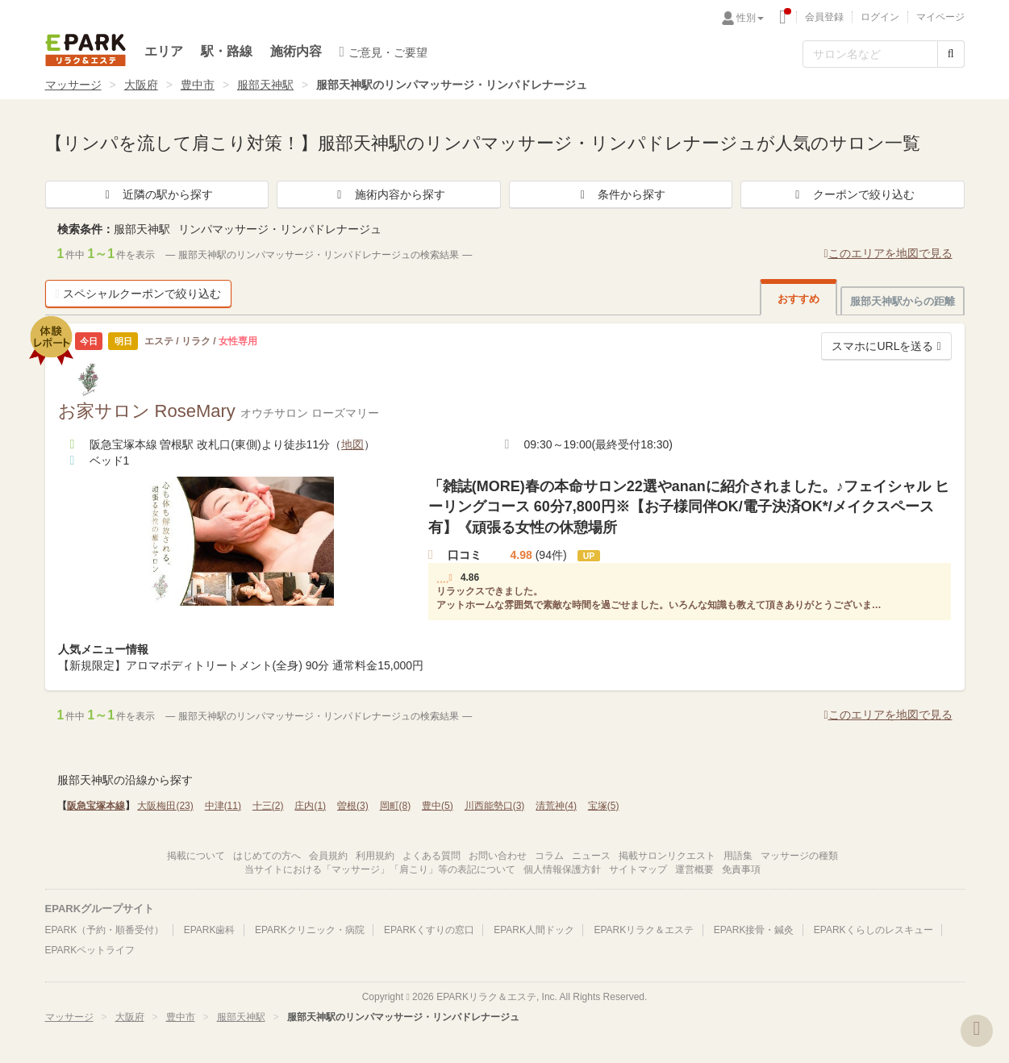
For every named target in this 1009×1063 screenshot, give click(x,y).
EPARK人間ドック (534, 930)
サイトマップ (638, 869)
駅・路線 (226, 51)
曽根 (353, 805)
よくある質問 (431, 855)
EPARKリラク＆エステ (85, 50)
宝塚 (603, 805)
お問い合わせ (498, 855)
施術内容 (296, 51)
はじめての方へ (267, 855)
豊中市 (198, 84)
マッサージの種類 (799, 855)
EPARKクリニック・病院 (310, 930)
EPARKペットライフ (90, 950)
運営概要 (694, 869)
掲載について (196, 855)
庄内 (310, 805)
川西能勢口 (495, 805)
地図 (352, 444)
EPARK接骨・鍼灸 (754, 930)
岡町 (395, 805)
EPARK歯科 (210, 930)
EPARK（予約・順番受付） (105, 930)
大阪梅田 (165, 805)
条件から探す (620, 194)
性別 (750, 17)
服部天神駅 (265, 84)
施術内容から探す (388, 194)
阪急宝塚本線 (96, 805)
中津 (223, 805)
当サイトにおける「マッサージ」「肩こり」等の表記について (379, 869)
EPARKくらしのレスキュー (873, 930)
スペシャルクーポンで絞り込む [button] (138, 293)
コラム (549, 855)
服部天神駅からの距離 (902, 301)
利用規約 (375, 855)
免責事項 (741, 869)
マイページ (940, 17)
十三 (268, 805)
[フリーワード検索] (870, 54)
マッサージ (73, 84)
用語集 (738, 855)
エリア (163, 51)
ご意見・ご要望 (384, 52)
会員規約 (328, 855)
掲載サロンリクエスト (667, 855)
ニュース (591, 855)
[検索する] (951, 54)
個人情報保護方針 (562, 869)
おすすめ (798, 299)
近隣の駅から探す (156, 194)
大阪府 (141, 84)
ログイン (880, 17)
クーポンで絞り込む (852, 194)
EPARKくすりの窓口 (429, 930)
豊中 (437, 805)
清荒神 (556, 805)
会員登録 (824, 17)
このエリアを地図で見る (887, 253)
